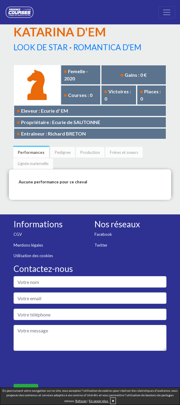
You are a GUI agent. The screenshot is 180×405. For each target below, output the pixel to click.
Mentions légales (28, 245)
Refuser (81, 401)
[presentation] (59, 367)
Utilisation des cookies (33, 255)
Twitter (101, 245)
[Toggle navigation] (166, 12)
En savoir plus (99, 401)
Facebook (103, 234)
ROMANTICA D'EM (107, 47)
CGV (18, 234)
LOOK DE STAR (41, 47)
